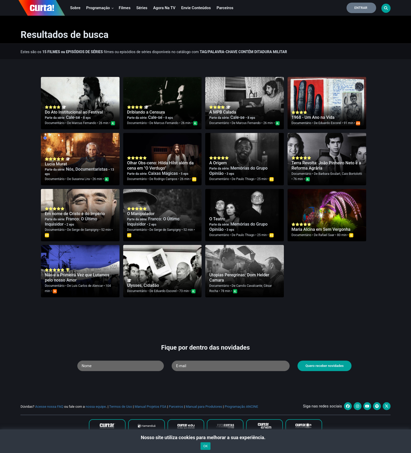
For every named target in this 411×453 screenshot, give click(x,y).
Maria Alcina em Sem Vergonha (320, 229)
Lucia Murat (56, 163)
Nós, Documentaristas (87, 169)
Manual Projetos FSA (150, 407)
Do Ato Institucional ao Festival (74, 112)
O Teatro (217, 218)
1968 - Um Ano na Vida (312, 117)
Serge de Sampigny (85, 230)
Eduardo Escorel (329, 123)
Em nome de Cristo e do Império (75, 213)
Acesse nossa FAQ (49, 407)
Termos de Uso (120, 407)
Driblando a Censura (146, 112)
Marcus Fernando (84, 123)
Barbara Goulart (329, 174)
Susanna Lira (81, 179)
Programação (100, 7)
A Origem (218, 162)
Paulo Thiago (245, 179)
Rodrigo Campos (165, 179)
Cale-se (73, 117)
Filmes (125, 7)
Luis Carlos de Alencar (87, 286)
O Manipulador (141, 213)
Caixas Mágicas (163, 173)
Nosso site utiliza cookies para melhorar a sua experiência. (205, 437)
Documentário (54, 123)
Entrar (360, 8)
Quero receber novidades (324, 366)
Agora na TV (164, 7)
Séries (141, 7)
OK (205, 446)
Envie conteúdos (196, 7)
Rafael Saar (326, 235)
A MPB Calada (222, 112)
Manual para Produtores (204, 407)
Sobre (75, 7)
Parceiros (225, 7)
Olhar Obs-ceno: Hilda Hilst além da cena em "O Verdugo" (160, 165)
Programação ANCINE (241, 407)
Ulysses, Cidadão (143, 285)
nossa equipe (96, 407)
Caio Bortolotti (352, 174)
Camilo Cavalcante (249, 286)
